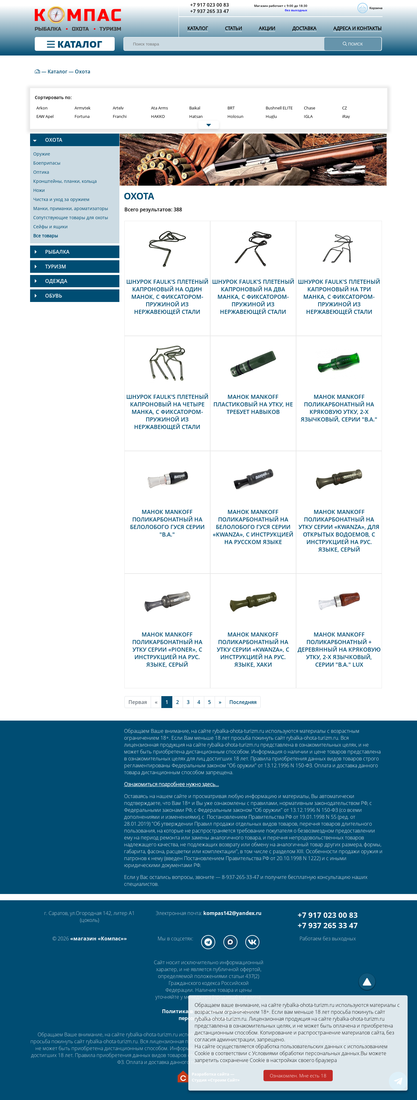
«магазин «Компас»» (98, 938)
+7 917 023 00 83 (328, 915)
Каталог (197, 29)
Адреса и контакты (357, 29)
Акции (265, 29)
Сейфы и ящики (50, 227)
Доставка (302, 29)
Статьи (232, 29)
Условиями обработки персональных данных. (306, 1053)
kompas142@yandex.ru (232, 913)
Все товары (45, 236)
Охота (82, 71)
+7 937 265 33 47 (328, 925)
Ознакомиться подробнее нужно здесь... (171, 784)
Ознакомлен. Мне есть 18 (298, 1075)
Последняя (243, 702)
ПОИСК (353, 44)
